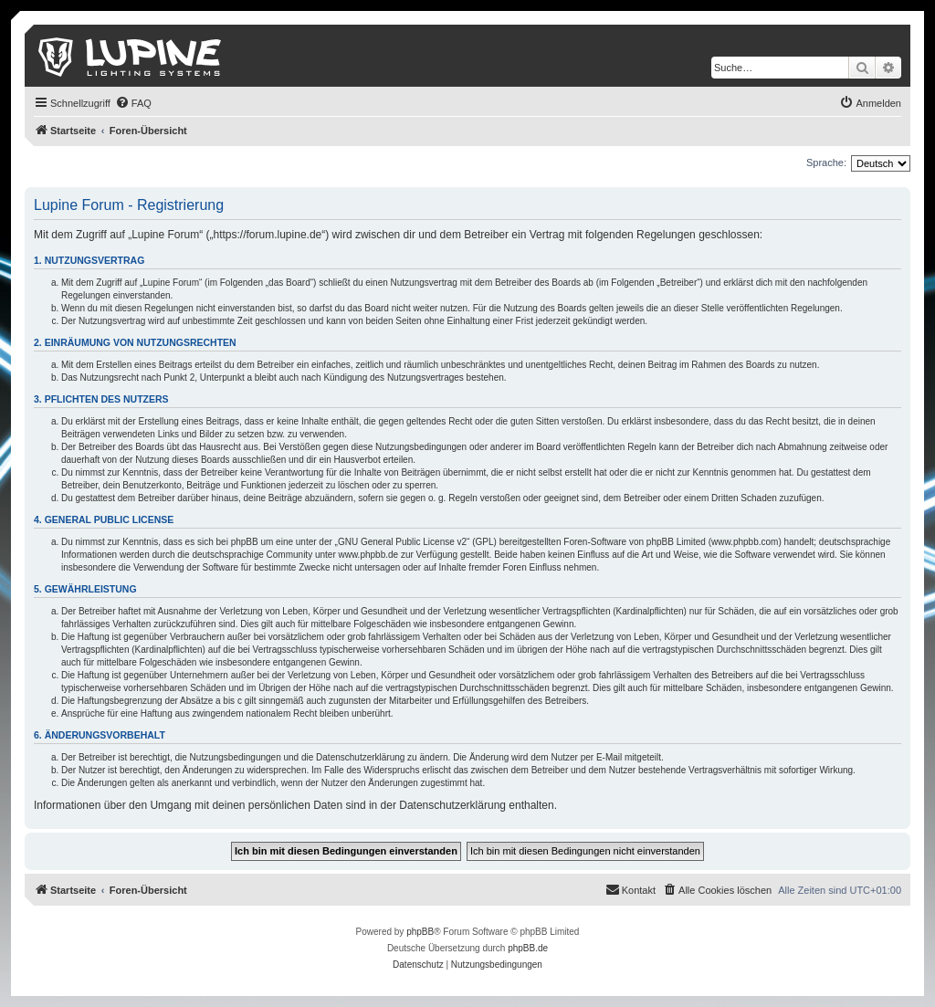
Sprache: (826, 162)
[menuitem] (133, 103)
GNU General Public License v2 (402, 542)
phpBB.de (528, 948)
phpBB (420, 932)
